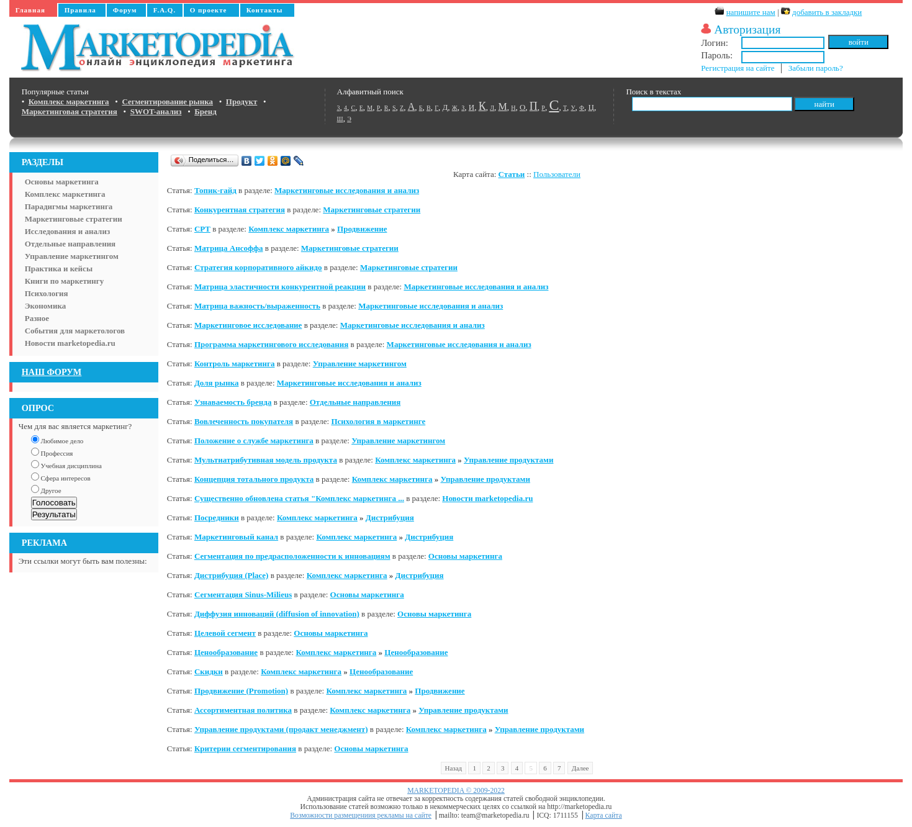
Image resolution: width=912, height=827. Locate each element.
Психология (46, 293)
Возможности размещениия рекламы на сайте (360, 815)
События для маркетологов (75, 330)
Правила (80, 10)
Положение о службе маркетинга (254, 440)
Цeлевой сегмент (225, 633)
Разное (37, 318)
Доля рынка (216, 382)
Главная (30, 10)
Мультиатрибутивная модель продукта (265, 459)
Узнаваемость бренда (233, 402)
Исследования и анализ (67, 231)
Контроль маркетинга (234, 363)
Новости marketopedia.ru (70, 343)
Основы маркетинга (62, 181)
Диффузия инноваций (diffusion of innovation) (276, 613)
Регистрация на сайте (737, 68)
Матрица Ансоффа (228, 248)
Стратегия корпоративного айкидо (258, 267)
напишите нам (750, 12)
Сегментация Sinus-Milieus (243, 594)
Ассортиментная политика (243, 710)
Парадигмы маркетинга (69, 206)
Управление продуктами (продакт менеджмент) (281, 729)
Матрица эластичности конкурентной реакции (280, 286)
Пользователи (556, 174)
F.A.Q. (164, 10)
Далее (580, 768)
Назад (454, 768)
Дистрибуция (390, 517)
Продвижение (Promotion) (241, 690)
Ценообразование (226, 652)
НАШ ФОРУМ (52, 372)
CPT (202, 228)
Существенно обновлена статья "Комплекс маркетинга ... (299, 498)
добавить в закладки (827, 12)
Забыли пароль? (815, 68)
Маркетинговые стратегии (73, 219)
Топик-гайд (215, 190)
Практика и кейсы (59, 268)
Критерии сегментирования (245, 748)
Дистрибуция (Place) (231, 575)
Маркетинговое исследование (248, 325)
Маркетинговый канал (236, 536)
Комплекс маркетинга (65, 194)
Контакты (264, 10)
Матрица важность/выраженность (257, 305)
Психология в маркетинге (378, 421)
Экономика (45, 305)
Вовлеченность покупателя (243, 421)
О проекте (208, 10)
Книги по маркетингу (64, 281)
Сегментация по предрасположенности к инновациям (292, 556)
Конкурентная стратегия (239, 209)
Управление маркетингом (72, 256)
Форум (125, 10)
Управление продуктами (508, 459)
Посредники (216, 517)
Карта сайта (603, 815)
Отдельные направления (70, 243)
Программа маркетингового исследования (271, 344)
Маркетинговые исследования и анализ (346, 190)
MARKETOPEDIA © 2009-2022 (456, 791)
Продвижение (362, 228)
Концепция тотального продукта (254, 479)
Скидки (208, 671)
